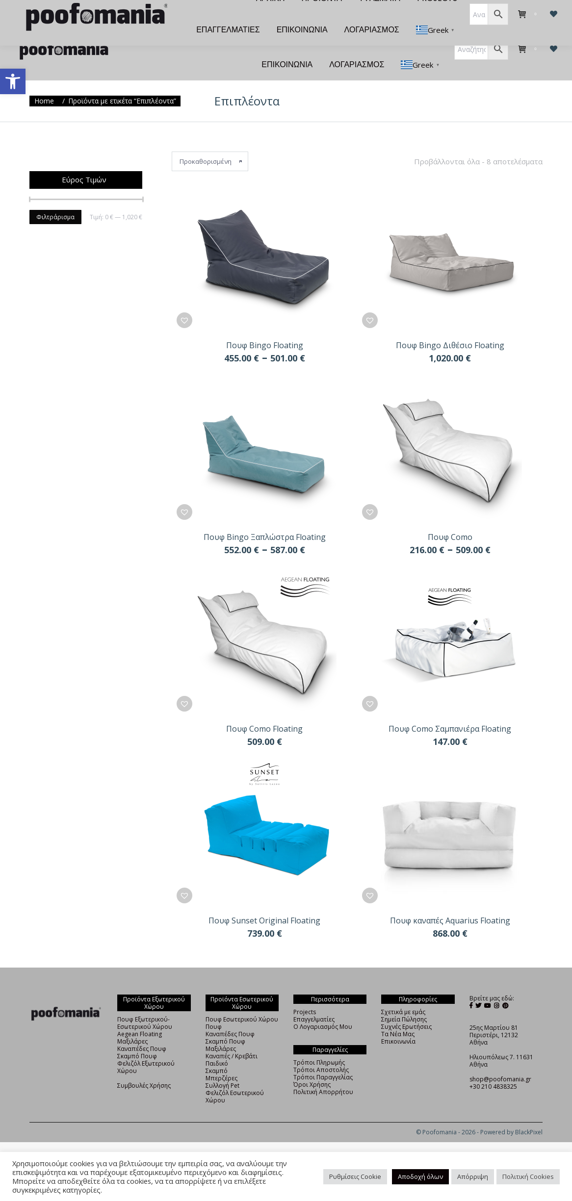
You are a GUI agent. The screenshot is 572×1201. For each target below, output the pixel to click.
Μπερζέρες (221, 1060)
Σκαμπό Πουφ (137, 1038)
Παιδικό (217, 1046)
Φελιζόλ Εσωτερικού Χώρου (235, 1079)
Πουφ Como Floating (264, 711)
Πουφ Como (450, 519)
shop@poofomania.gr (500, 1061)
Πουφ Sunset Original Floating (264, 902)
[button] (13, 81)
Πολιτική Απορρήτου (323, 1074)
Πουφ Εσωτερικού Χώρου (242, 1001)
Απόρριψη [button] (472, 1176)
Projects (304, 994)
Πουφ (214, 1009)
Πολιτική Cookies (528, 1176)
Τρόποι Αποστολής (321, 1052)
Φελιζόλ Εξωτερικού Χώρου (146, 1049)
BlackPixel (529, 1114)
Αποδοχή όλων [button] (420, 1176)
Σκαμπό (217, 1053)
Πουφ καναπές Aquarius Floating (450, 902)
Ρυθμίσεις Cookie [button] (355, 1176)
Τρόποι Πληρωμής (319, 1045)
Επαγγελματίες (314, 1001)
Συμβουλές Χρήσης (144, 1068)
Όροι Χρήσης (312, 1067)
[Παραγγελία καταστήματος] (210, 143)
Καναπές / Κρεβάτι (232, 1038)
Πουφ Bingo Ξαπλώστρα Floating (265, 519)
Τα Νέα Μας (398, 1016)
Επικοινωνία (398, 1024)
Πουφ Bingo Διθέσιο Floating (450, 327)
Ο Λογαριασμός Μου (322, 1009)
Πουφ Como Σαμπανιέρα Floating (450, 711)
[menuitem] (175, 16)
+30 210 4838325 (493, 1069)
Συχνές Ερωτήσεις (406, 1009)
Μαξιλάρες (132, 1024)
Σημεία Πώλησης (404, 1001)
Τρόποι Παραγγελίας (323, 1059)
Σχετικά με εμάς (403, 994)
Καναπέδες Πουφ (141, 1031)
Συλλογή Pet (222, 1068)
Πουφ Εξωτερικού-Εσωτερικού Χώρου (144, 1005)
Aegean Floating (139, 1016)
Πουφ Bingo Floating (264, 327)
